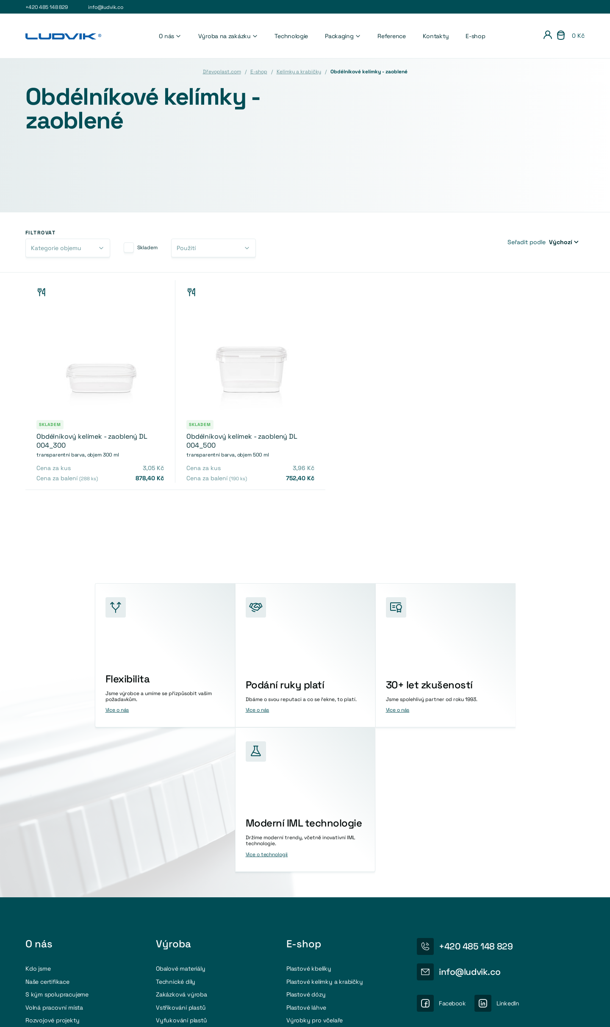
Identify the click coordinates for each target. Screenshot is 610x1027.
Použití (186, 248)
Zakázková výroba (181, 850)
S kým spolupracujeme (57, 850)
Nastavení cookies (456, 1012)
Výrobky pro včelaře (314, 875)
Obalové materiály (180, 824)
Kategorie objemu (56, 248)
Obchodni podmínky (560, 1012)
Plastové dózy (305, 850)
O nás (170, 36)
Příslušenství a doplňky (318, 888)
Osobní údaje (507, 1012)
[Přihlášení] (548, 36)
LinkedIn (507, 858)
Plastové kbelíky (308, 824)
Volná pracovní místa (54, 862)
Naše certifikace (47, 837)
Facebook (452, 858)
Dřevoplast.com (222, 71)
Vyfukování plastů (181, 875)
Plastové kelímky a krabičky (324, 837)
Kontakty (436, 36)
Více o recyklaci (469, 929)
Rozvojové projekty (52, 875)
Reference (391, 36)
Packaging (342, 36)
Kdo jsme (37, 824)
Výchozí (560, 242)
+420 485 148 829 (46, 7)
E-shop (475, 36)
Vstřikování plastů (180, 862)
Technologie (291, 36)
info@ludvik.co (105, 7)
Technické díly (175, 837)
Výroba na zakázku (228, 36)
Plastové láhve (306, 862)
